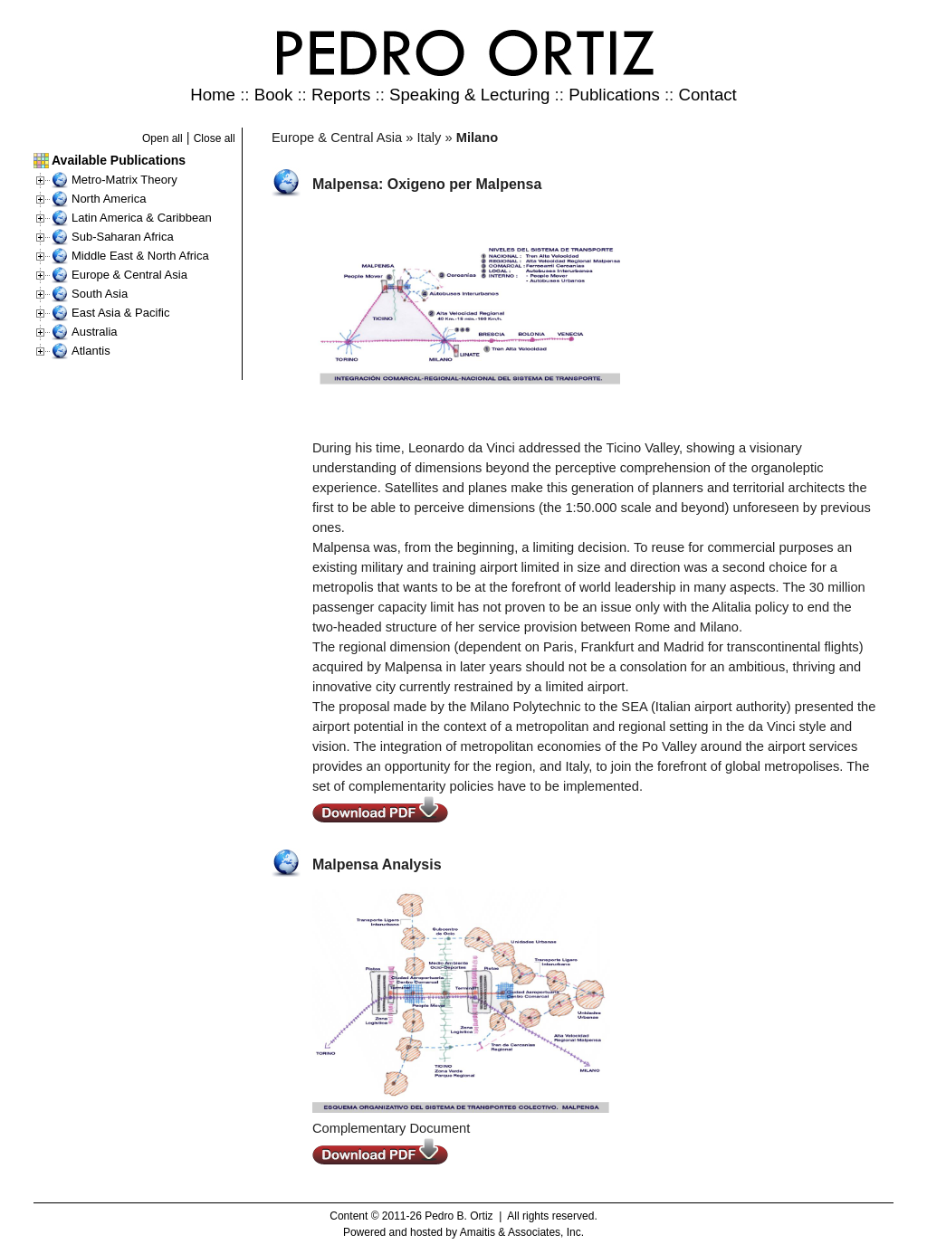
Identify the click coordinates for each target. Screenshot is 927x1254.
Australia (95, 331)
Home (212, 94)
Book (273, 94)
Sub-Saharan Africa (123, 236)
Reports (340, 94)
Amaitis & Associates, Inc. (522, 1232)
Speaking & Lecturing (469, 94)
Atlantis (91, 350)
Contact (707, 94)
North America (109, 198)
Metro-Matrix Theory (124, 179)
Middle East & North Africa (140, 255)
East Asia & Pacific (120, 312)
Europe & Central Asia (129, 274)
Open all (162, 138)
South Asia (100, 293)
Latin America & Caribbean (142, 217)
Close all (214, 138)
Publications (614, 94)
